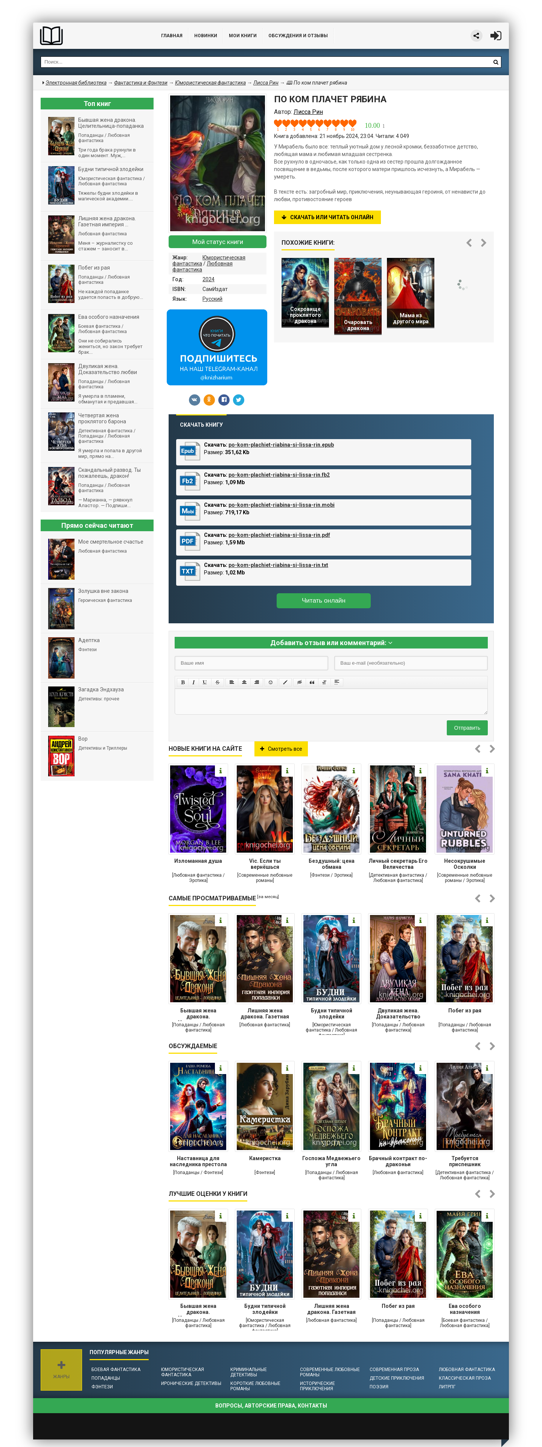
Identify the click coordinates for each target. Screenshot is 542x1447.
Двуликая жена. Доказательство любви (398, 1014)
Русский (212, 299)
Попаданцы (105, 1378)
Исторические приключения (317, 1386)
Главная (172, 35)
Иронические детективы (191, 1383)
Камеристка (265, 1158)
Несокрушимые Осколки (464, 864)
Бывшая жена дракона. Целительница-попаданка (198, 1014)
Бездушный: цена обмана (332, 864)
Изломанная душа (198, 861)
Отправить (467, 728)
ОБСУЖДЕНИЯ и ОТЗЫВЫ (298, 35)
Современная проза (394, 1369)
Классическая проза (465, 1378)
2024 (208, 279)
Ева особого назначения (465, 1309)
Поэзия (379, 1386)
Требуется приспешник (465, 1161)
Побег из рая (464, 1011)
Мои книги (243, 35)
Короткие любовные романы (255, 1386)
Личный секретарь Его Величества (398, 864)
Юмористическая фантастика (182, 1372)
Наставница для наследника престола (198, 1161)
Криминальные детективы (248, 1372)
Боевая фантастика (115, 1369)
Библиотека (89, 36)
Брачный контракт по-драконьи (398, 1161)
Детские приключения (397, 1378)
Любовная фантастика (467, 1369)
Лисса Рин (266, 83)
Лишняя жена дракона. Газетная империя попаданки (265, 1014)
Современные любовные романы (330, 1372)
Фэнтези (102, 1386)
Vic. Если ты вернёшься (265, 864)
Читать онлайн (324, 600)
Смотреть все (281, 749)
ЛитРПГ (447, 1386)
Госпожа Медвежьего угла (331, 1161)
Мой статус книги (217, 241)
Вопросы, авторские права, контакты (271, 1406)
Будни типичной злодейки (331, 1014)
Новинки (205, 35)
